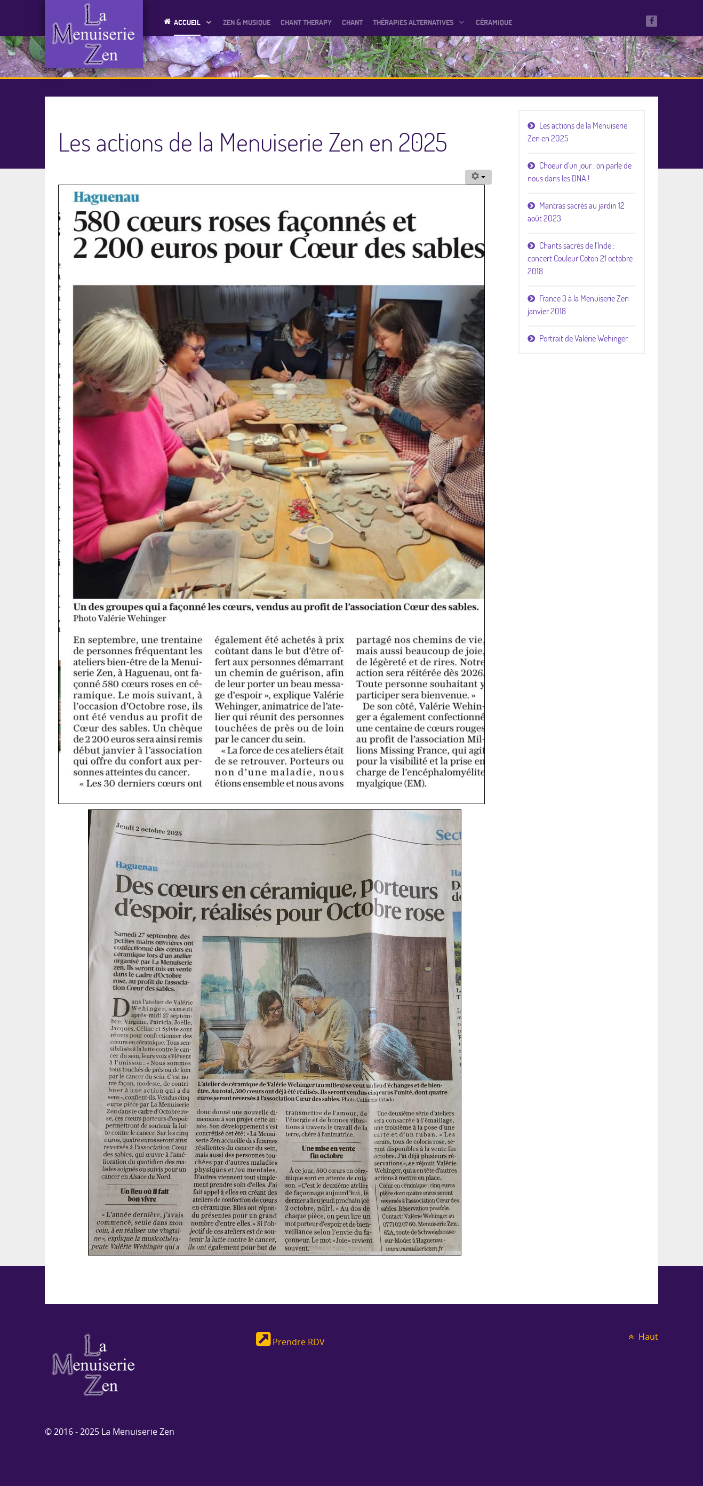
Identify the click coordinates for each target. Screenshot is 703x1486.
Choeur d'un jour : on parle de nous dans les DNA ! (580, 172)
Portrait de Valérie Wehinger (583, 338)
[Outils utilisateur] (478, 177)
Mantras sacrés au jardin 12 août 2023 (576, 212)
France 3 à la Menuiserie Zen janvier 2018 (578, 304)
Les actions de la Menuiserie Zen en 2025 (577, 132)
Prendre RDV (290, 1342)
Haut (641, 1337)
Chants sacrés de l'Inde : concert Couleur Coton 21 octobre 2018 (580, 258)
